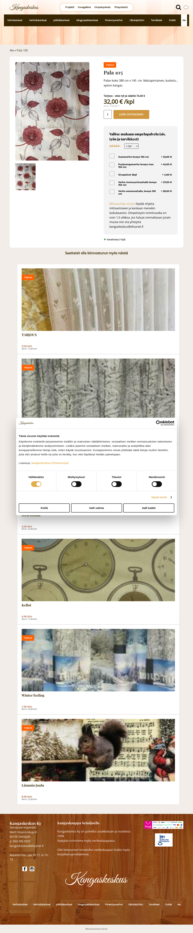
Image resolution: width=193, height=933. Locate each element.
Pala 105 (22, 50)
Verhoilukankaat (38, 20)
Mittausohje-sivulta (122, 204)
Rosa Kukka (31, 515)
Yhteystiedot (121, 7)
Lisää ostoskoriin (131, 114)
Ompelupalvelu (102, 7)
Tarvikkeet (156, 20)
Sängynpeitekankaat (87, 20)
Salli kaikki (149, 507)
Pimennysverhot (114, 20)
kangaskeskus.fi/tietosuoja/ (50, 462)
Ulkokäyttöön (137, 20)
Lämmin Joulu (33, 785)
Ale (184, 20)
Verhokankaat (14, 20)
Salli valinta (96, 507)
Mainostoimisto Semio (96, 928)
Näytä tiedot (159, 497)
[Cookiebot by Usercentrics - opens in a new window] (158, 423)
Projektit (69, 7)
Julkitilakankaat (61, 20)
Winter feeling (33, 695)
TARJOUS (29, 335)
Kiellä (44, 507)
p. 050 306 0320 (20, 841)
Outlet (172, 20)
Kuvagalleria (84, 7)
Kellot (26, 605)
